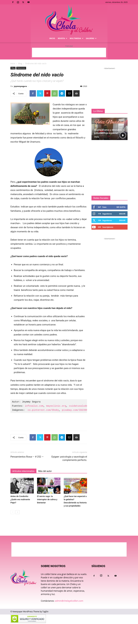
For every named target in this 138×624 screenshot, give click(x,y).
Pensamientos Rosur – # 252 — (27, 456)
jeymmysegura (20, 86)
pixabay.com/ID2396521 (77, 410)
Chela (96, 137)
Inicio (52, 38)
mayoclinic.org (56, 406)
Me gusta (120, 207)
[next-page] (17, 512)
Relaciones (21, 68)
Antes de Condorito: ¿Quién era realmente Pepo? (20, 499)
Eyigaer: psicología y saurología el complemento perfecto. (69, 458)
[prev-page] (12, 512)
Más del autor (45, 471)
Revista (62, 38)
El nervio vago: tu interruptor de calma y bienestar (47, 499)
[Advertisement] (69, 52)
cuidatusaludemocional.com (87, 406)
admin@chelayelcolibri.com (69, 600)
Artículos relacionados (23, 471)
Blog (20, 63)
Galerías (91, 38)
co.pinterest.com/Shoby (43, 410)
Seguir (122, 213)
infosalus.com (34, 406)
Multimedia (76, 38)
